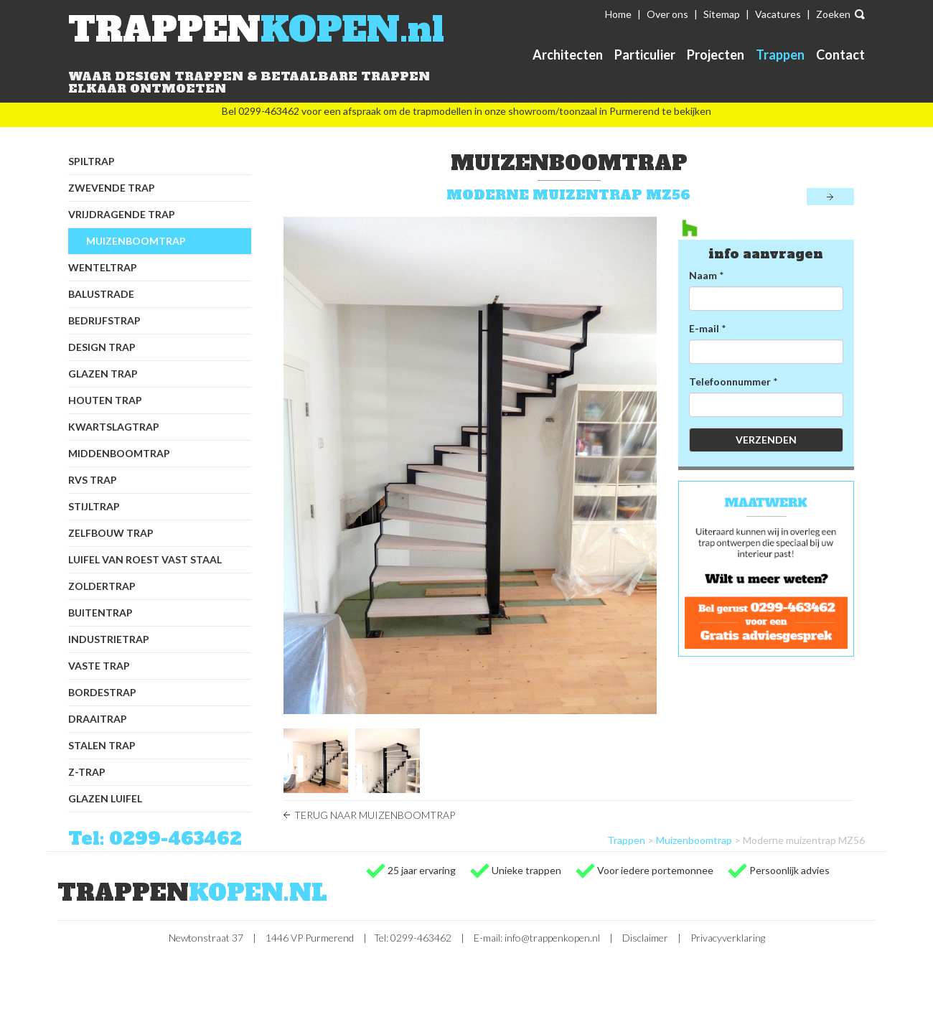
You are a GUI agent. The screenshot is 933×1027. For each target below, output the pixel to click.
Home (618, 14)
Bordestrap (102, 692)
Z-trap (87, 772)
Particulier (644, 54)
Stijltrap (94, 506)
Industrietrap (108, 639)
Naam (703, 275)
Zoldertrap (102, 586)
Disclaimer (645, 938)
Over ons (667, 14)
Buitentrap (100, 612)
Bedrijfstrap (104, 320)
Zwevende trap (111, 188)
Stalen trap (102, 745)
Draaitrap (97, 719)
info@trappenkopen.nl (552, 938)
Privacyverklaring (727, 938)
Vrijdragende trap (121, 214)
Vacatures (778, 14)
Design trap (102, 347)
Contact (840, 54)
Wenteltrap (102, 267)
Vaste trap (99, 666)
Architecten (568, 54)
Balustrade (101, 294)
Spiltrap (91, 161)
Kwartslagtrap (113, 427)
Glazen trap (103, 373)
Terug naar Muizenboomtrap (374, 815)
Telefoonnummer (730, 381)
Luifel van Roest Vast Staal (145, 559)
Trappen (780, 54)
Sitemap (721, 14)
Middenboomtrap (119, 453)
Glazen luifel (105, 798)
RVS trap (92, 480)
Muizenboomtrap (136, 241)
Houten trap (105, 400)
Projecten (715, 54)
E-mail (704, 328)
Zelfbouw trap (111, 533)
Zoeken (833, 14)
